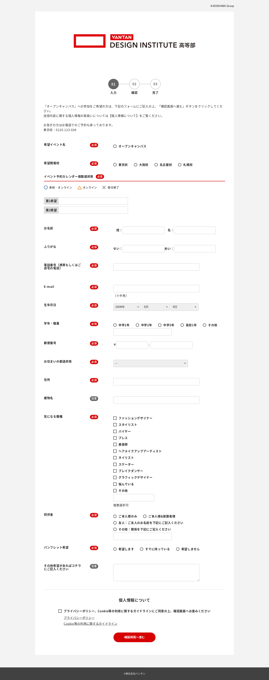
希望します (126, 549)
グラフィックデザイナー (136, 477)
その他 (212, 325)
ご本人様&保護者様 (161, 516)
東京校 (123, 164)
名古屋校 (166, 164)
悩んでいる (126, 484)
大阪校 (143, 164)
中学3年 (168, 325)
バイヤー (125, 431)
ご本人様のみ (128, 516)
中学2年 (146, 325)
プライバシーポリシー (79, 617)
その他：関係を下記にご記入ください (145, 529)
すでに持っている (157, 549)
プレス (123, 438)
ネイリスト (126, 457)
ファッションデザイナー (136, 418)
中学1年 (124, 325)
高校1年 (191, 325)
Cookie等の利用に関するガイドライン (90, 623)
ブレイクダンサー (131, 471)
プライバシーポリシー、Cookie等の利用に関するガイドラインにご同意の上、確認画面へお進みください (137, 611)
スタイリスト (128, 424)
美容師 (123, 444)
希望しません (190, 549)
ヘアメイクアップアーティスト (140, 451)
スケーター (126, 464)
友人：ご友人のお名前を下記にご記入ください (151, 523)
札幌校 (188, 164)
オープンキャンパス (132, 146)
